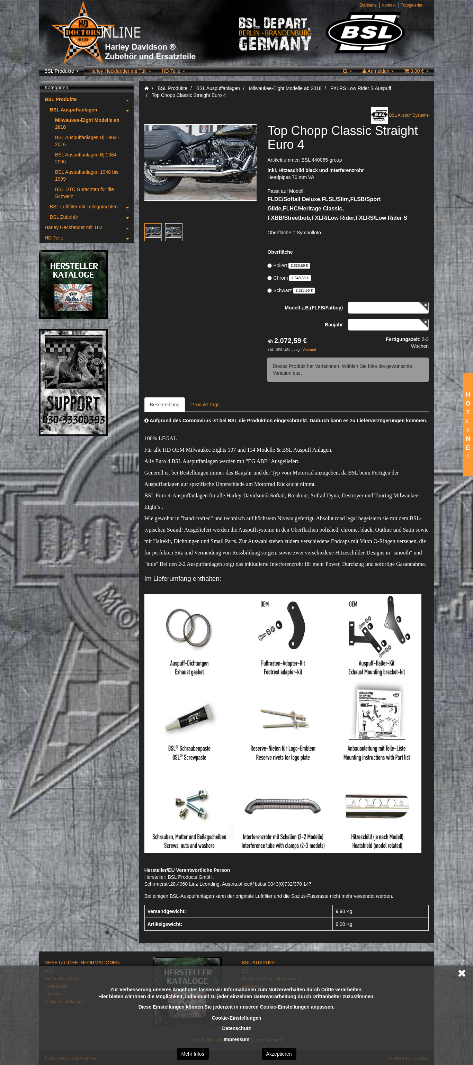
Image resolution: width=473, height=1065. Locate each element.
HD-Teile (173, 71)
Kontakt (388, 5)
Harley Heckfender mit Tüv (120, 71)
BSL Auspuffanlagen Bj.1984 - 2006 (87, 158)
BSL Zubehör (92, 217)
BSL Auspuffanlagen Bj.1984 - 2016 (87, 141)
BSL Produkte (61, 71)
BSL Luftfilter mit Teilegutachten (92, 206)
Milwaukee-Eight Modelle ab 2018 (87, 123)
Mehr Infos (192, 1054)
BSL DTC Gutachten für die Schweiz (84, 193)
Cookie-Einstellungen (236, 1018)
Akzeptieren (279, 1054)
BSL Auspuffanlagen (92, 110)
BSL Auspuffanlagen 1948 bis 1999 (86, 175)
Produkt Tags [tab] (205, 404)
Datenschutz (236, 1028)
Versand (309, 350)
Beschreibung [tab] (165, 404)
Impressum (237, 1039)
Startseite (368, 5)
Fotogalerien (412, 5)
